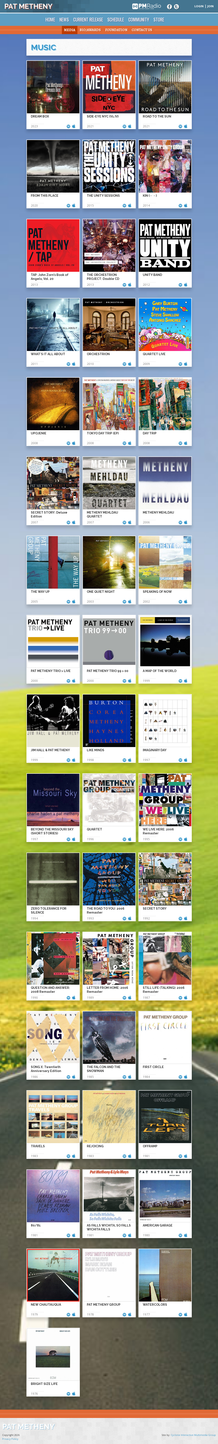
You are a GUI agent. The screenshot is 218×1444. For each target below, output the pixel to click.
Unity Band (152, 275)
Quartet (94, 829)
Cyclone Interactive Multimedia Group (193, 1435)
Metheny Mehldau (158, 512)
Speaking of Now (157, 591)
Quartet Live (154, 354)
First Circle (153, 1067)
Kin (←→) (150, 195)
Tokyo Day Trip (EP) (103, 433)
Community (138, 19)
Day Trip (150, 433)
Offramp (150, 1146)
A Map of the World (159, 671)
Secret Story (155, 908)
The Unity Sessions (103, 195)
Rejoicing (95, 1146)
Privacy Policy (10, 1438)
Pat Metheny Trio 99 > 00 (107, 671)
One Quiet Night (101, 591)
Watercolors (155, 1304)
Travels (38, 1146)
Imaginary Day (155, 750)
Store (158, 19)
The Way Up (40, 591)
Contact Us (142, 30)
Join (210, 6)
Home (50, 19)
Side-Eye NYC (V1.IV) (103, 116)
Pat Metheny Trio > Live (51, 671)
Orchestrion (98, 354)
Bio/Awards (90, 30)
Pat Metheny (28, 6)
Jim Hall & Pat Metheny (50, 750)
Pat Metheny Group (103, 1304)
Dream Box (40, 116)
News (64, 19)
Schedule (115, 19)
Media (69, 30)
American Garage (158, 1225)
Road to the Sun (157, 116)
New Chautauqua (46, 1304)
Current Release (88, 19)
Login (199, 6)
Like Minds (95, 750)
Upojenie (38, 433)
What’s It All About (48, 354)
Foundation (116, 30)
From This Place (44, 195)
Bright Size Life (44, 1384)
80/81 (36, 1225)
